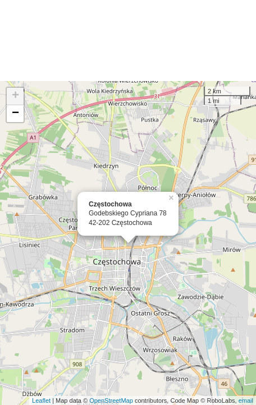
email (246, 400)
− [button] (15, 113)
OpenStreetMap (111, 400)
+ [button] (15, 96)
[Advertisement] (128, 40)
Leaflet (41, 400)
